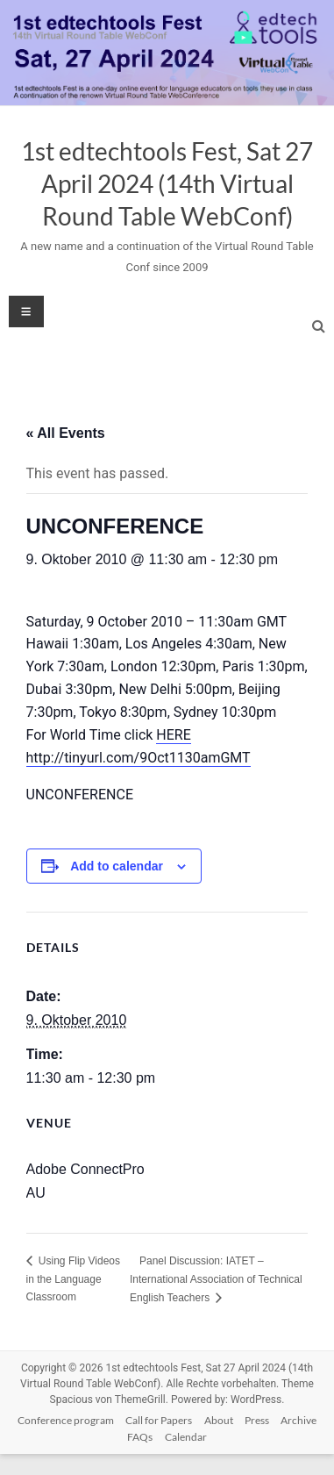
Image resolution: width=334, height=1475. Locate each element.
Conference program (66, 1420)
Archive (298, 1420)
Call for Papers (158, 1420)
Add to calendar (116, 866)
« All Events (65, 433)
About (218, 1420)
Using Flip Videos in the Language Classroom (73, 1279)
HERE (173, 735)
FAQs (140, 1436)
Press (257, 1420)
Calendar (186, 1436)
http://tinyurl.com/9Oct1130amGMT (138, 757)
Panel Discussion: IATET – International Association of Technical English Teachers (216, 1279)
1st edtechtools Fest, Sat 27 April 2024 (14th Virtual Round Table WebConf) (167, 183)
